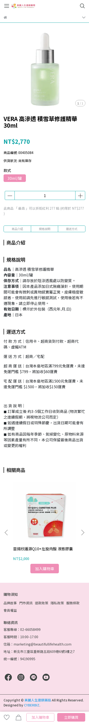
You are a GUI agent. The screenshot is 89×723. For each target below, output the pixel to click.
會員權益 (10, 610)
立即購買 (71, 717)
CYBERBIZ (31, 705)
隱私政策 (57, 603)
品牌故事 (10, 603)
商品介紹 (17, 229)
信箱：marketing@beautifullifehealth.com (37, 644)
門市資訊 (26, 603)
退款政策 (41, 603)
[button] (82, 532)
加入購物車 (40, 717)
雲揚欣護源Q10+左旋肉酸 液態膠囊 (43, 548)
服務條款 (73, 603)
